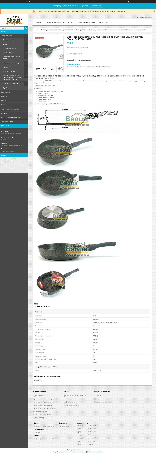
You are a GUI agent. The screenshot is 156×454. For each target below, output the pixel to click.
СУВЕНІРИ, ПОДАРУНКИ (10, 84)
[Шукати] (26, 28)
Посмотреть (96, 6)
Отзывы (4, 113)
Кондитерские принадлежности (105, 402)
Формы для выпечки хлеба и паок (105, 399)
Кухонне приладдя (9, 48)
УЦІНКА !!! (6, 88)
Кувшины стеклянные (71, 405)
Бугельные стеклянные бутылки (75, 396)
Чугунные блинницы (40, 411)
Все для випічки (8, 52)
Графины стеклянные (71, 402)
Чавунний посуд (8, 40)
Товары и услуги (6, 36)
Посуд (5, 44)
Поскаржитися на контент (78, 452)
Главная (38, 22)
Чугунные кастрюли (40, 418)
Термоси (6, 67)
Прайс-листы (5, 92)
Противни (97, 396)
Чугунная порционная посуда (43, 399)
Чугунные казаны (39, 396)
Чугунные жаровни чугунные (43, 414)
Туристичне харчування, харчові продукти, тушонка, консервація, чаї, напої (12, 77)
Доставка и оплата (7, 122)
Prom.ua (88, 450)
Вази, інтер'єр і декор (10, 71)
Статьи (3, 100)
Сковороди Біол (81, 30)
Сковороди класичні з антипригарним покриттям (58, 30)
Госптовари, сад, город (11, 63)
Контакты (103, 22)
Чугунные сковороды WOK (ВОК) (44, 408)
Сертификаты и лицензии (10, 109)
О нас (3, 105)
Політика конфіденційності (95, 452)
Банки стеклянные (70, 399)
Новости (4, 96)
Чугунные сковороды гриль (42, 405)
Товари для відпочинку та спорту (12, 58)
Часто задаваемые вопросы (11, 117)
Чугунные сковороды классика (43, 402)
